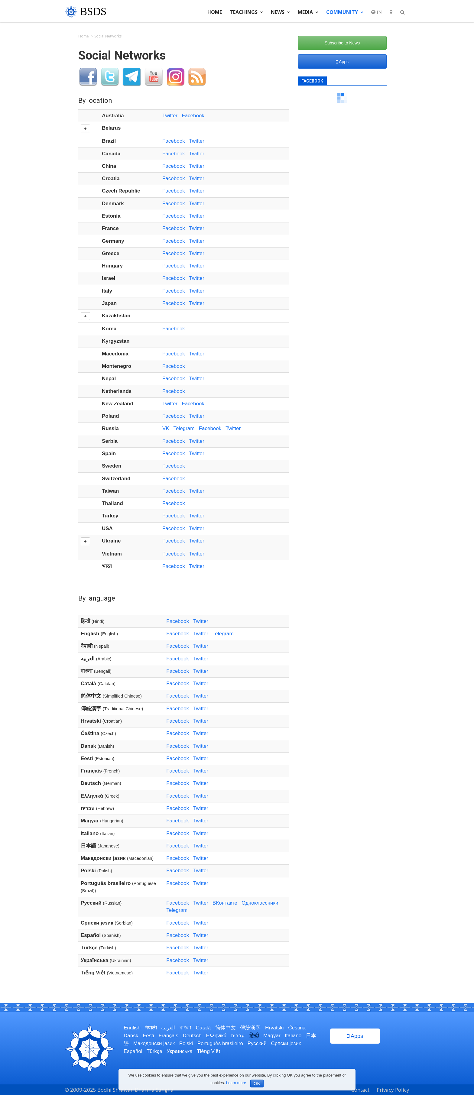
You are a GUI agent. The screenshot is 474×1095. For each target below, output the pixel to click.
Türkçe (154, 1051)
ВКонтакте (225, 903)
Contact (360, 1089)
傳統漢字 (250, 1028)
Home (214, 12)
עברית (238, 1035)
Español (133, 1051)
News (280, 12)
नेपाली (151, 1028)
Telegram (184, 428)
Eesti (148, 1035)
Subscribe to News (342, 42)
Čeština (297, 1028)
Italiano (293, 1035)
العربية (168, 1028)
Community (344, 12)
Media (308, 12)
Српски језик (286, 1043)
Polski (186, 1043)
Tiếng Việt (208, 1051)
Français (168, 1035)
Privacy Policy (393, 1089)
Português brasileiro (220, 1043)
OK (257, 1083)
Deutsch (192, 1035)
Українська (180, 1051)
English (132, 1028)
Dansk (131, 1035)
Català (203, 1028)
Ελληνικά (216, 1035)
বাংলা (185, 1028)
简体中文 (225, 1028)
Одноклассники (260, 903)
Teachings (246, 12)
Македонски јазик (154, 1043)
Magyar (272, 1035)
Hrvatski (274, 1028)
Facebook (193, 115)
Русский (257, 1043)
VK (165, 428)
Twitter (169, 115)
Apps (342, 61)
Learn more (236, 1082)
